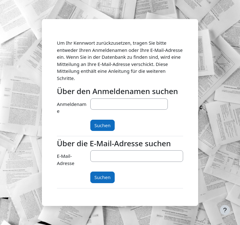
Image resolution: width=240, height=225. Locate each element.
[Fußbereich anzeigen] (225, 210)
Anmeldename (72, 107)
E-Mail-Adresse (65, 159)
